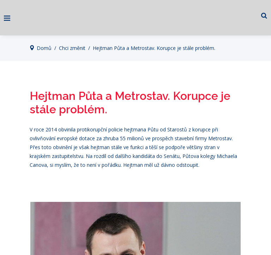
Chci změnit (72, 48)
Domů (44, 48)
